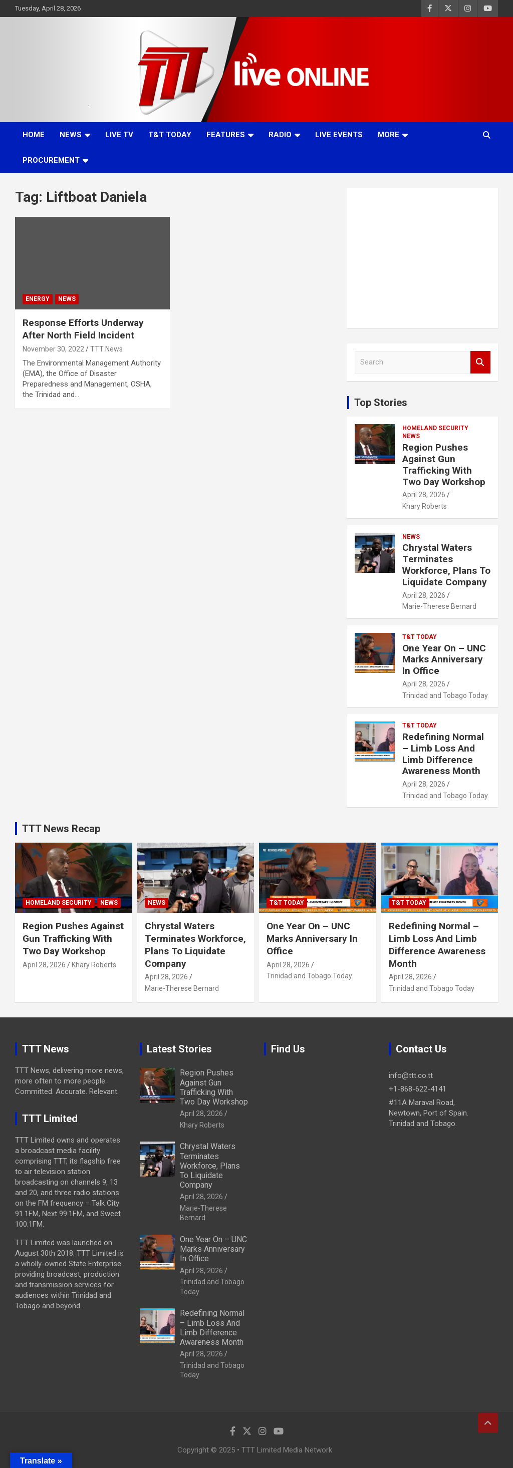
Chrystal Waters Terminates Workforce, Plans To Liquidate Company (446, 564)
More (388, 134)
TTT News (106, 349)
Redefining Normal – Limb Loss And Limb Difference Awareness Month (443, 754)
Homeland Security (435, 428)
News (71, 134)
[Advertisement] (422, 258)
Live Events (339, 134)
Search (480, 362)
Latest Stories (179, 1049)
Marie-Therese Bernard (439, 606)
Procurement (51, 160)
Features (225, 134)
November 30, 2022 (53, 349)
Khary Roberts (424, 506)
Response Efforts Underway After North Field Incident (83, 329)
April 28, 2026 (423, 495)
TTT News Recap (61, 829)
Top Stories (380, 403)
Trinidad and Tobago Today (445, 695)
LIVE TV (119, 134)
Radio (280, 134)
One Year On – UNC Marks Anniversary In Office (444, 659)
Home (34, 134)
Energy (38, 298)
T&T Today (169, 134)
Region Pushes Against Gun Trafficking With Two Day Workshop (443, 464)
